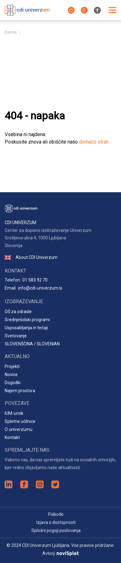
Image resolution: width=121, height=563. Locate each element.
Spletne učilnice (20, 421)
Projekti (12, 366)
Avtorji (60, 553)
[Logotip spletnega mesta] (27, 9)
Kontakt (12, 437)
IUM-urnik (14, 413)
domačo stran (94, 142)
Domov (11, 32)
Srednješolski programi (27, 319)
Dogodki (13, 382)
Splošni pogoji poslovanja (56, 530)
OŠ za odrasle (18, 311)
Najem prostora (20, 390)
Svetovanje (16, 335)
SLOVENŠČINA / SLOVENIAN (32, 343)
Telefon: (26, 280)
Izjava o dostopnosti (56, 522)
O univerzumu (18, 429)
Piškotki (55, 514)
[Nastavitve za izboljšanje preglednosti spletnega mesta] (97, 10)
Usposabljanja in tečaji (26, 327)
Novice (11, 374)
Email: (33, 288)
